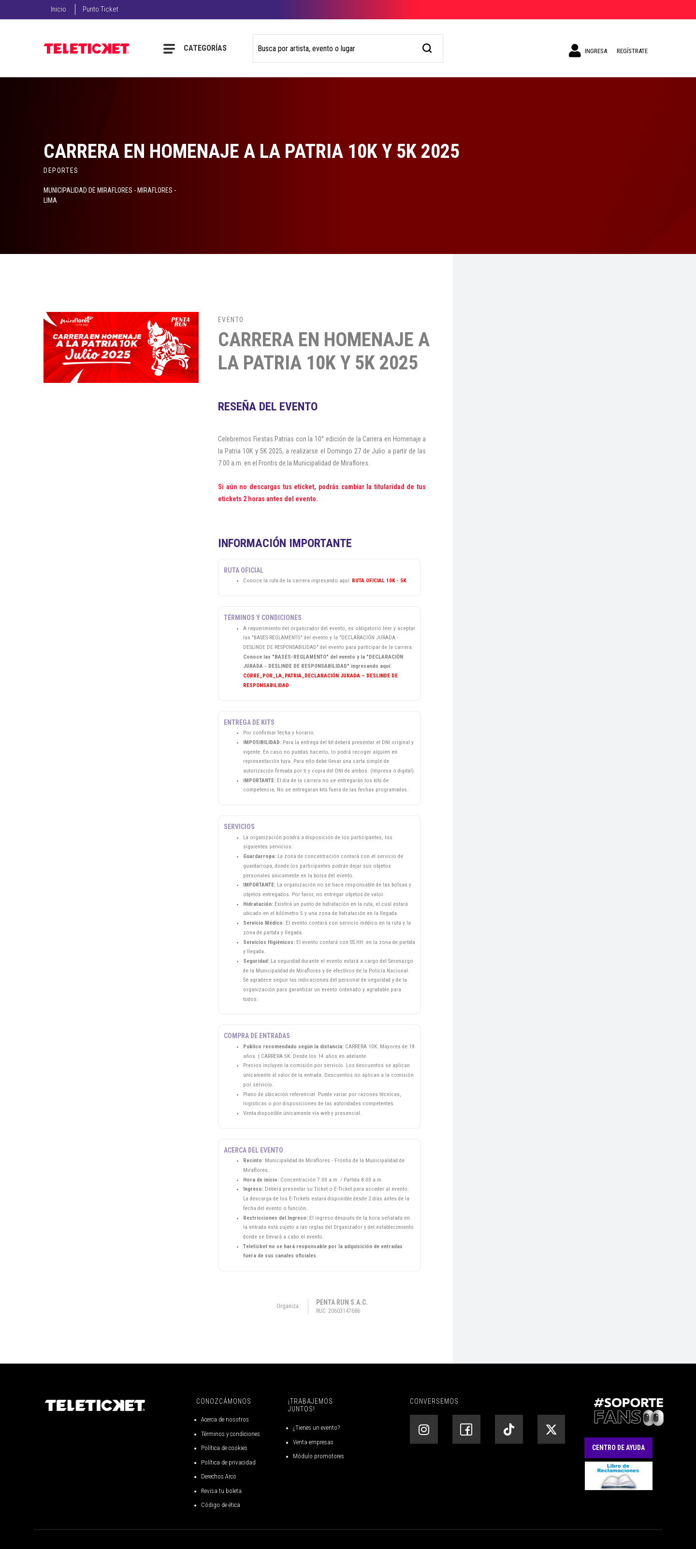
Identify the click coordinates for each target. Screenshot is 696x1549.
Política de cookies (224, 1447)
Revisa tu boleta (221, 1490)
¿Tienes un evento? (316, 1427)
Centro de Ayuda (618, 1447)
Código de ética (220, 1504)
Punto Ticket (100, 9)
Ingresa (588, 50)
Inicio (58, 9)
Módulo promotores (318, 1456)
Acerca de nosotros (225, 1419)
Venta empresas (313, 1442)
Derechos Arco (218, 1476)
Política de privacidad (228, 1462)
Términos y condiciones (230, 1433)
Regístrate (632, 51)
